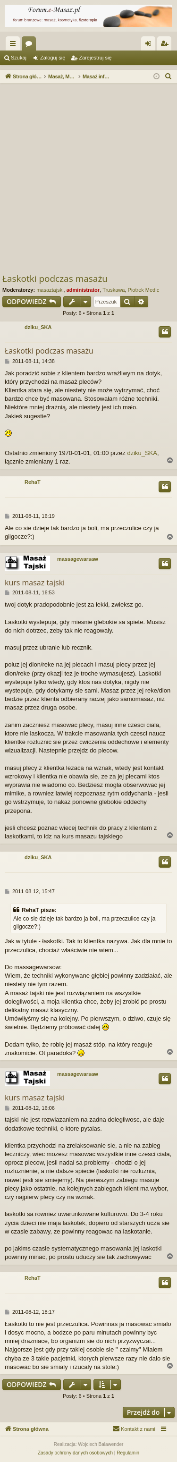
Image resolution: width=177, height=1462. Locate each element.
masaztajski (49, 290)
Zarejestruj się (95, 57)
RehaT (33, 482)
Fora (30, 45)
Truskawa (113, 290)
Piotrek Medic (144, 290)
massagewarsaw (77, 559)
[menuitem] (168, 76)
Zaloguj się (52, 57)
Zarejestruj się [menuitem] (166, 45)
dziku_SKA (38, 327)
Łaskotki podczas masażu (55, 278)
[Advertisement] (88, 179)
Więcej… (14, 45)
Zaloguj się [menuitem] (150, 45)
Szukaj (18, 57)
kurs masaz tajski (35, 582)
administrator (83, 290)
